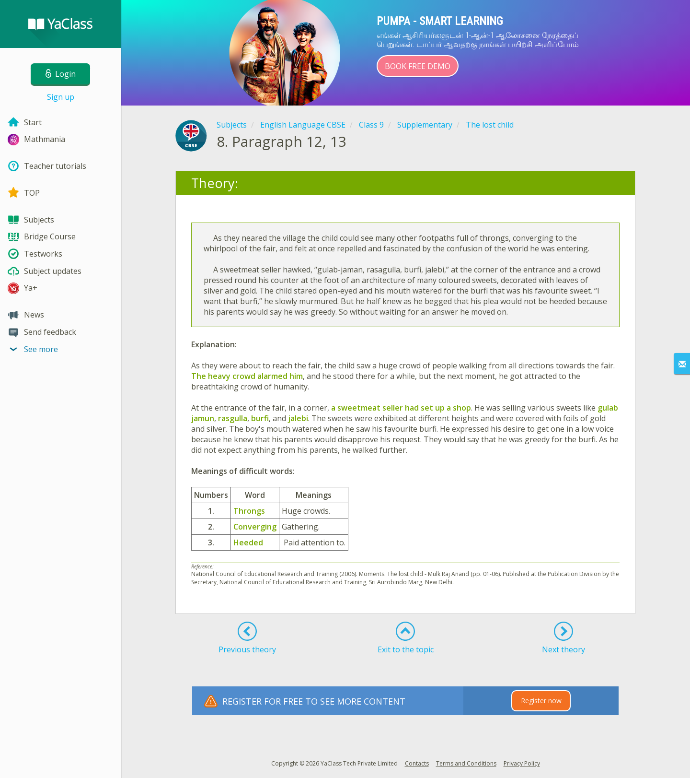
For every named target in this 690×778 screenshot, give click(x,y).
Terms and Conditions (466, 763)
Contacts (417, 763)
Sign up (60, 97)
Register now (541, 700)
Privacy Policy (522, 763)
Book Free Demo (417, 66)
